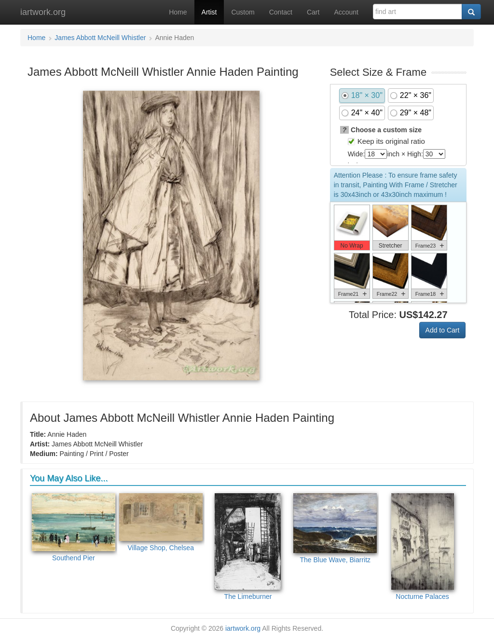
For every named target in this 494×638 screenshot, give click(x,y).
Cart (313, 12)
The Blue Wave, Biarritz (335, 528)
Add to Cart (442, 330)
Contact (280, 12)
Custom (242, 12)
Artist (209, 12)
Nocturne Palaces (422, 546)
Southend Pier (73, 527)
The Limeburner (248, 546)
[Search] (471, 11)
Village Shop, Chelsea (161, 522)
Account (346, 12)
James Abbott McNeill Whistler (100, 38)
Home (178, 12)
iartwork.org (43, 12)
